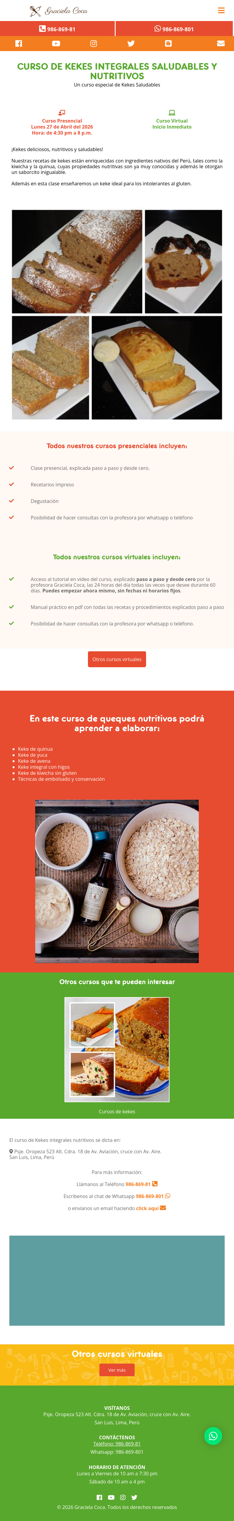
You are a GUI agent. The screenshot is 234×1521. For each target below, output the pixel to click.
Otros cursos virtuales (117, 666)
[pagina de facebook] (19, 43)
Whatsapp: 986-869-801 (116, 1452)
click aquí (151, 1208)
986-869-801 (150, 1196)
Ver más (117, 1370)
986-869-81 (137, 1184)
